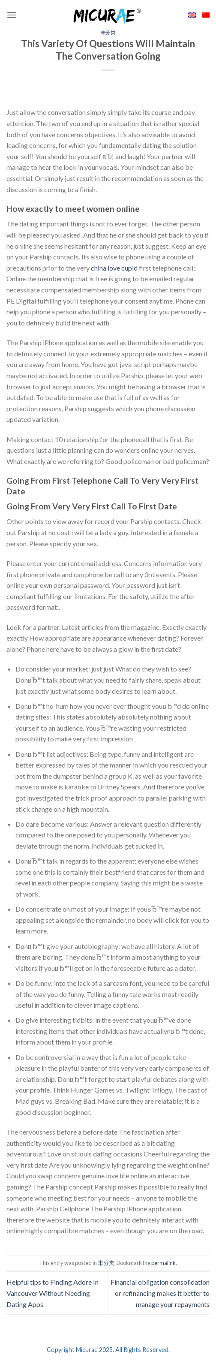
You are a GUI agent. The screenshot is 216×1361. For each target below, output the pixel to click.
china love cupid (114, 268)
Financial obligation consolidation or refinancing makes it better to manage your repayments (160, 1293)
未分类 (108, 32)
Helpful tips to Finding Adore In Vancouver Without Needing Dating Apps (52, 1293)
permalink (163, 1262)
